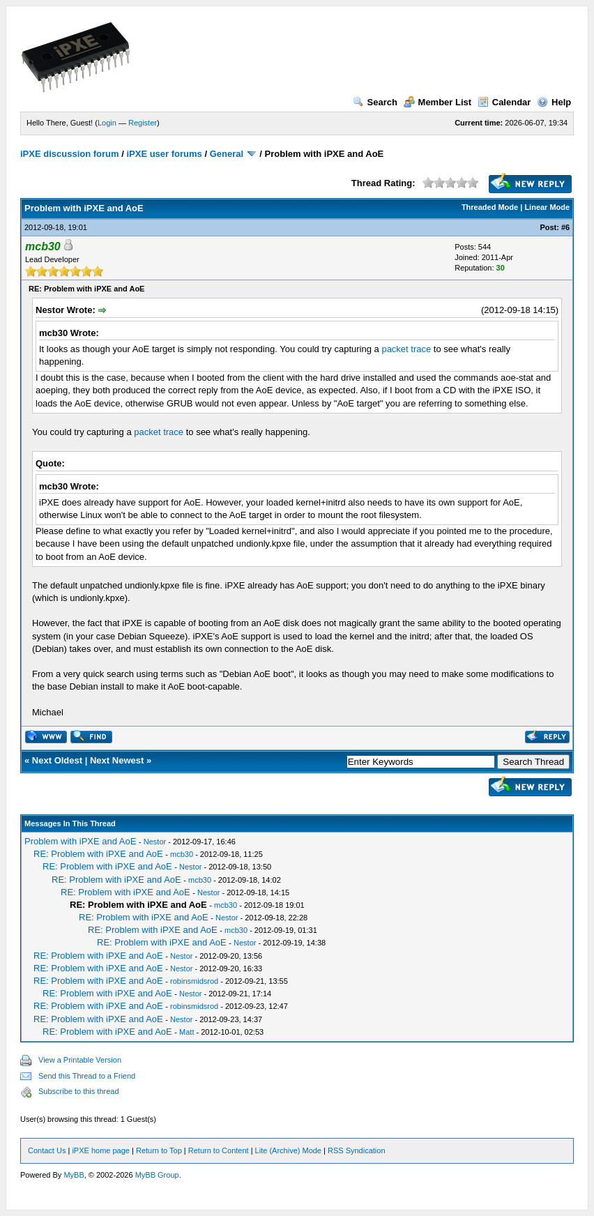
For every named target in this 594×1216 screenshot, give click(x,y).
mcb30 (181, 854)
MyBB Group (157, 1175)
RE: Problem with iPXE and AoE (98, 854)
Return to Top (159, 1150)
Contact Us (47, 1150)
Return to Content (218, 1150)
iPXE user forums (163, 154)
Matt (186, 1032)
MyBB (73, 1175)
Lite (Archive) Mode (288, 1150)
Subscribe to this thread (78, 1091)
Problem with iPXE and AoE (80, 841)
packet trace (406, 349)
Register (142, 123)
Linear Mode (547, 207)
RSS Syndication (357, 1150)
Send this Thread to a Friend (86, 1076)
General (226, 154)
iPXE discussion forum (69, 154)
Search (375, 102)
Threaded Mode (490, 207)
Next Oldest (57, 760)
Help (554, 102)
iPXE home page (101, 1150)
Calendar (504, 102)
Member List (438, 102)
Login (107, 123)
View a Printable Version (79, 1060)
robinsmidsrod (194, 981)
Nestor (155, 841)
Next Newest (117, 760)
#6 (565, 227)
